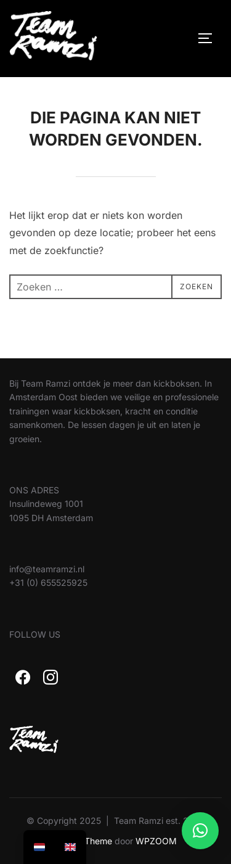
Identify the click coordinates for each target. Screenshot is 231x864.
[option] (70, 847)
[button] (200, 830)
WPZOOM (156, 841)
